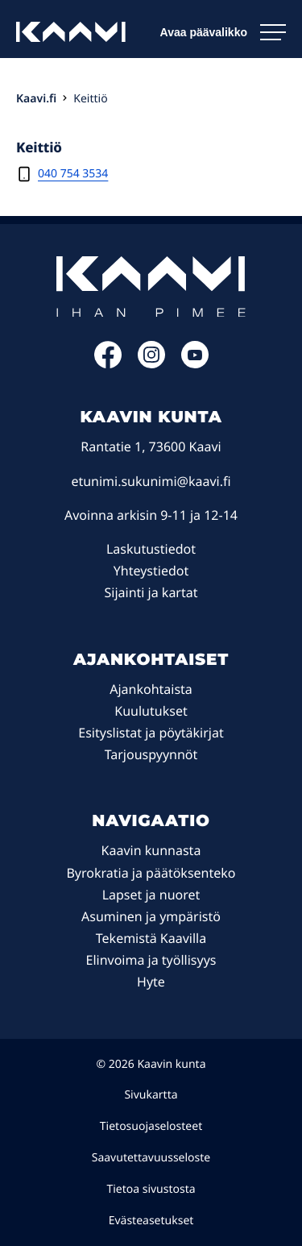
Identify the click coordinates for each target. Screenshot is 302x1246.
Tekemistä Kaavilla (151, 938)
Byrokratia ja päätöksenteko (150, 873)
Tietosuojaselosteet (151, 1126)
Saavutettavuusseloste (151, 1157)
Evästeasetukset (151, 1220)
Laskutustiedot (151, 549)
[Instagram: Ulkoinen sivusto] (151, 363)
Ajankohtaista (151, 689)
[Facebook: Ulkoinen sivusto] (108, 363)
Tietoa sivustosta (150, 1189)
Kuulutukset (150, 711)
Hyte (151, 982)
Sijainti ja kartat (150, 592)
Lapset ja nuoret (151, 894)
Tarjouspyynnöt (151, 754)
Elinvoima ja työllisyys (151, 960)
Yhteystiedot (151, 570)
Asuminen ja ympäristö (151, 916)
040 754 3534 (73, 173)
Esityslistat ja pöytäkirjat (150, 732)
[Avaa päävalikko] (223, 32)
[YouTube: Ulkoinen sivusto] (195, 363)
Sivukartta (150, 1095)
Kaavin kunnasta (151, 850)
